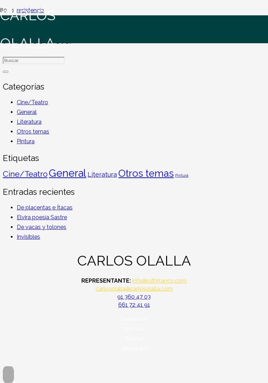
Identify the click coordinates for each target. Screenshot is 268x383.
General (27, 112)
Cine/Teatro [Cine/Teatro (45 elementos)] (25, 173)
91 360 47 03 (134, 296)
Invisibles (28, 236)
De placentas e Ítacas (45, 207)
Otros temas (33, 131)
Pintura (26, 141)
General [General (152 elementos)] (67, 173)
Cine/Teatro (32, 102)
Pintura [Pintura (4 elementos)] (181, 175)
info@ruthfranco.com (159, 280)
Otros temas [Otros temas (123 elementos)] (146, 173)
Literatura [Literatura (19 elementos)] (102, 174)
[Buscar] (5, 72)
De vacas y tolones (41, 227)
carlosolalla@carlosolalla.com (134, 288)
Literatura (29, 121)
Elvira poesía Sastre (42, 217)
